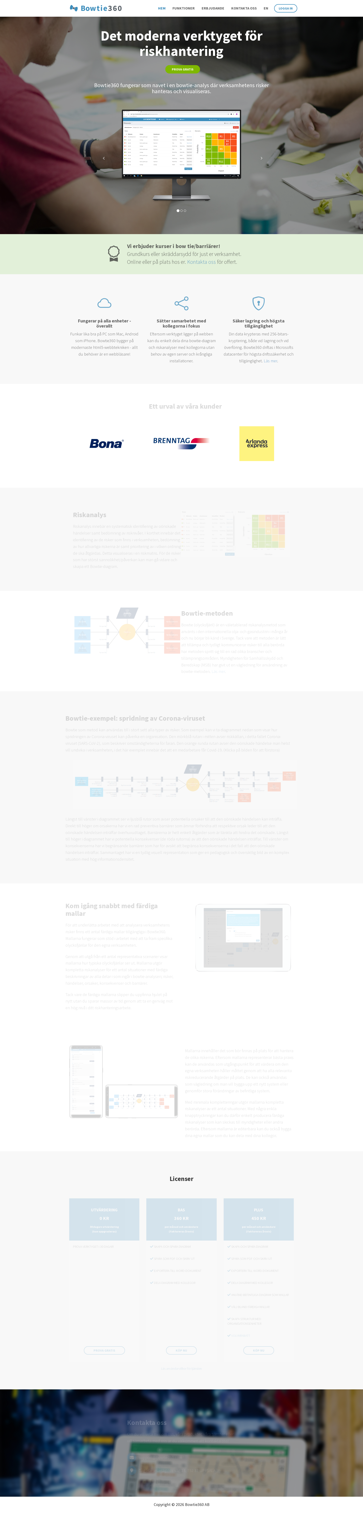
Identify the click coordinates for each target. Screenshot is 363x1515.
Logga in (286, 8)
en (266, 8)
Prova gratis (183, 69)
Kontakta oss (244, 8)
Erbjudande (213, 8)
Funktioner (183, 8)
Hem (162, 8)
